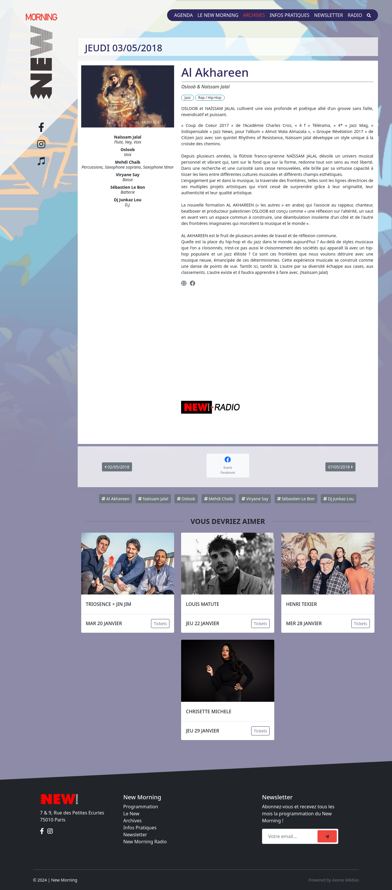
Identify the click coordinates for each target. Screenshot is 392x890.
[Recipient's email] (290, 836)
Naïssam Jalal (153, 498)
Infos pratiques (289, 15)
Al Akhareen (115, 498)
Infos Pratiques (140, 827)
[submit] (327, 836)
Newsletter (328, 15)
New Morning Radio (145, 841)
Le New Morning (217, 15)
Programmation (140, 806)
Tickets (160, 623)
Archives (254, 15)
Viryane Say (255, 498)
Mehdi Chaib (218, 498)
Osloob (186, 498)
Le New (131, 813)
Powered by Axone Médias (334, 880)
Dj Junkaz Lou (338, 498)
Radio (355, 15)
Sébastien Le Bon (296, 498)
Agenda (183, 15)
